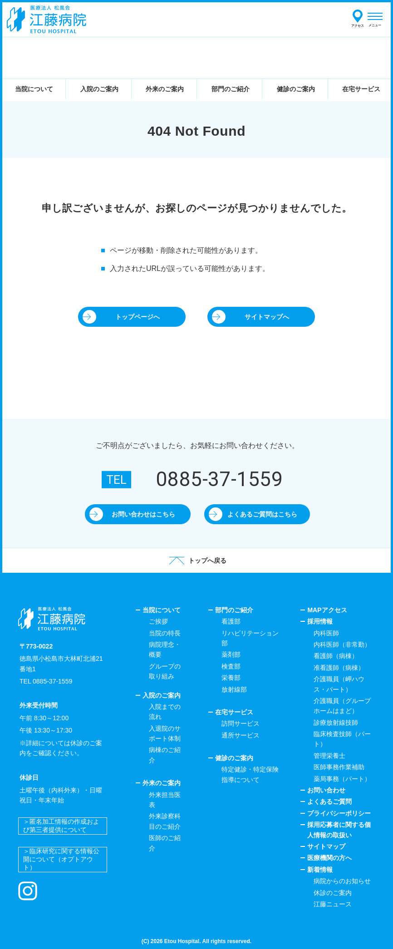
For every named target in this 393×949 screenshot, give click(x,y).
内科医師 (326, 633)
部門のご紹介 (234, 610)
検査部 (231, 666)
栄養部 (231, 677)
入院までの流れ (165, 711)
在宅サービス (234, 712)
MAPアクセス (327, 610)
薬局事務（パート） (342, 778)
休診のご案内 (333, 892)
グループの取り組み (165, 671)
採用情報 (320, 621)
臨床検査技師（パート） (342, 738)
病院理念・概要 (165, 649)
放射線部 (234, 689)
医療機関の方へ (329, 857)
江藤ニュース (333, 904)
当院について (161, 610)
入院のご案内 (161, 695)
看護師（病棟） (336, 655)
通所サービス (240, 735)
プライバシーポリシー (339, 813)
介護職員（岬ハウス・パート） (339, 684)
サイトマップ (326, 846)
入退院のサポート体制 (165, 733)
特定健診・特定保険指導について (250, 774)
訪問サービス (240, 723)
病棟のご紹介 (165, 754)
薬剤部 (231, 654)
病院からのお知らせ (342, 881)
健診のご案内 (234, 758)
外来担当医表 (165, 799)
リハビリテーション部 (250, 638)
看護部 (231, 621)
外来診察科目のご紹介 (165, 821)
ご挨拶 (158, 621)
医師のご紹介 (165, 842)
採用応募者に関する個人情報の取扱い (339, 829)
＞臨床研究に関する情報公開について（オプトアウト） (61, 859)
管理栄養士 (329, 755)
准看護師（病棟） (339, 667)
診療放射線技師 (336, 722)
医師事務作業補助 (339, 767)
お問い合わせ (326, 790)
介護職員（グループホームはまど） (342, 705)
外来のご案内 (161, 783)
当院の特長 (165, 633)
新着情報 (320, 869)
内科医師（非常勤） (342, 644)
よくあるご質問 (329, 801)
